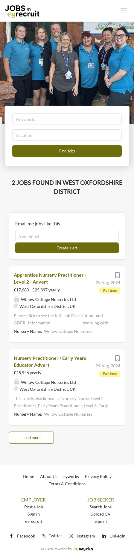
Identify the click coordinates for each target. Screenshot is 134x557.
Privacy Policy (98, 476)
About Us (48, 476)
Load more (31, 437)
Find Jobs (67, 151)
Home (28, 476)
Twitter (51, 535)
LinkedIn (117, 535)
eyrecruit (33, 521)
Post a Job (33, 506)
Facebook (26, 535)
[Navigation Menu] (124, 10)
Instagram (86, 535)
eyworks (71, 476)
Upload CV (100, 513)
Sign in (34, 513)
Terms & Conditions (67, 483)
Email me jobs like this (37, 223)
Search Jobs (101, 506)
